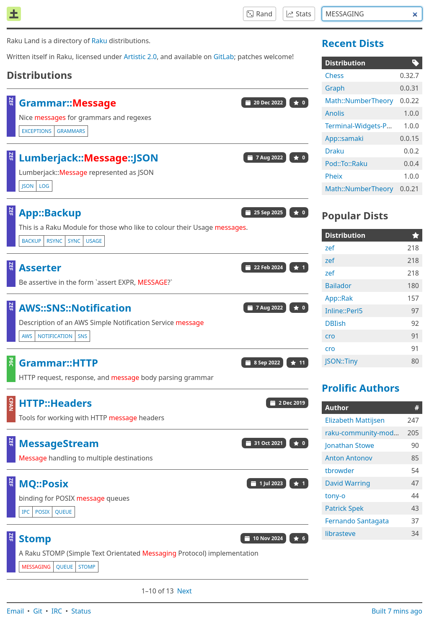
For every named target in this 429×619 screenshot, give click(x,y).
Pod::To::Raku (346, 163)
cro (330, 336)
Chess (334, 75)
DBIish (335, 323)
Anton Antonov (348, 458)
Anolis (334, 113)
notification (55, 336)
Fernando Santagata (357, 520)
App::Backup (50, 212)
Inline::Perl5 (344, 310)
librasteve (340, 533)
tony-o (335, 495)
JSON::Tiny (341, 361)
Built (397, 611)
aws (27, 336)
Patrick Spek (344, 508)
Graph (335, 88)
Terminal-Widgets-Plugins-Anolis (376, 125)
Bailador (338, 285)
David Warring (347, 483)
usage (94, 240)
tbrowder (339, 470)
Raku (99, 40)
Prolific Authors (361, 388)
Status (81, 611)
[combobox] (372, 14)
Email (15, 611)
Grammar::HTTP (58, 362)
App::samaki (344, 138)
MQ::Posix (43, 483)
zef (329, 247)
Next (184, 591)
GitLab (224, 56)
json (28, 186)
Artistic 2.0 (140, 56)
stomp (87, 566)
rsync (54, 240)
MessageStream (59, 443)
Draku (334, 151)
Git (37, 611)
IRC (57, 611)
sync (74, 240)
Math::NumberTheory (359, 100)
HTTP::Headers (55, 403)
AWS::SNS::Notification (75, 308)
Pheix (333, 176)
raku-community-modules (365, 432)
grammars (71, 131)
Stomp (35, 538)
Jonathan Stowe (349, 445)
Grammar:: (67, 102)
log (44, 186)
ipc (26, 511)
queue (63, 511)
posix (42, 511)
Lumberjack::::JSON (88, 157)
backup (31, 240)
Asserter (40, 267)
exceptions (37, 131)
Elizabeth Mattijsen (355, 420)
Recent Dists (353, 43)
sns (82, 336)
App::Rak (339, 298)
